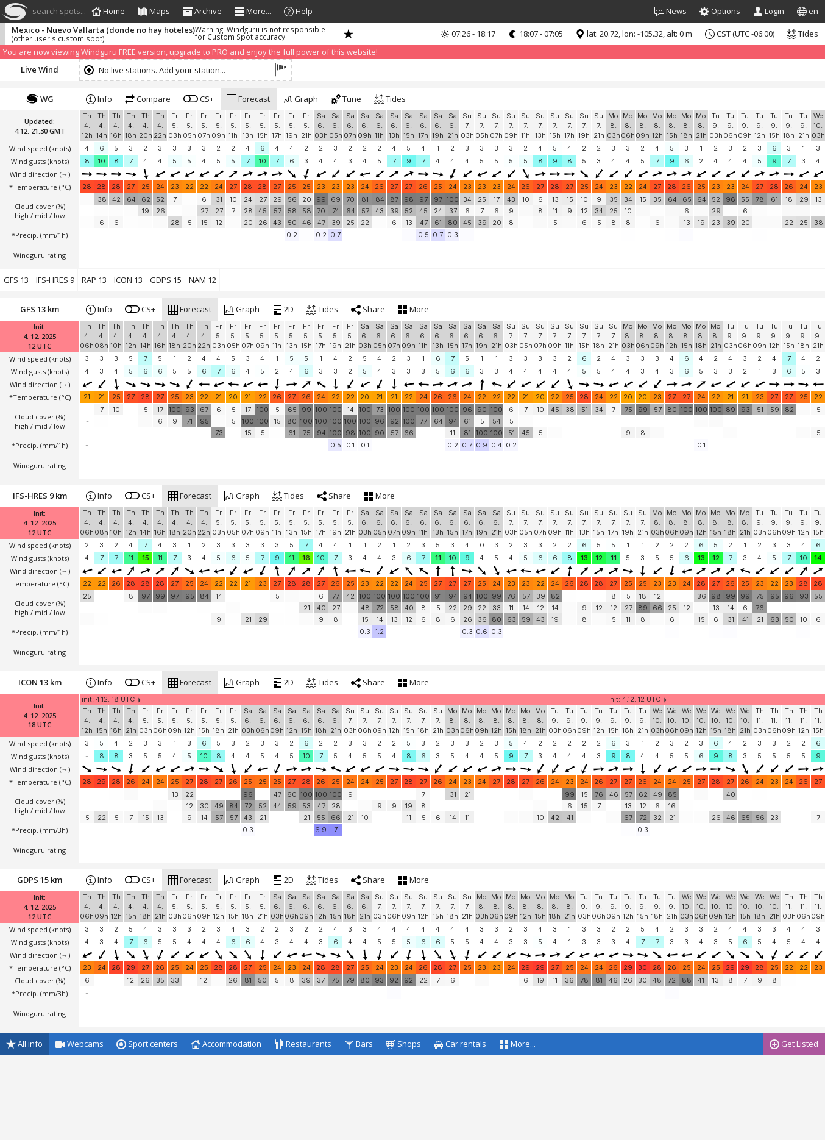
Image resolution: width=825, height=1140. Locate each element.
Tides (802, 33)
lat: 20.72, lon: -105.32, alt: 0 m (633, 33)
